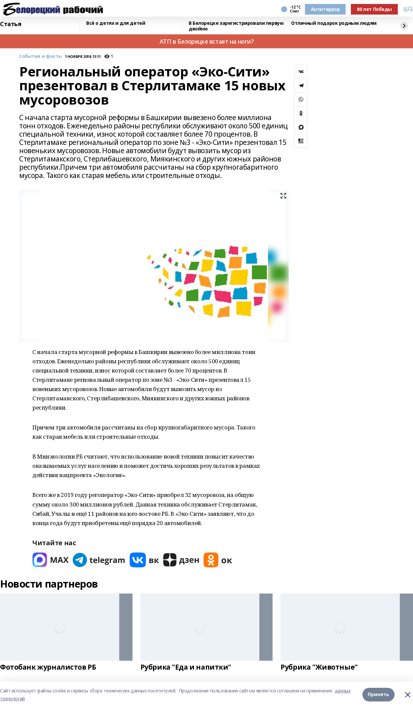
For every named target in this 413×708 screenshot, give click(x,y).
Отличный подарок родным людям (334, 23)
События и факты (40, 56)
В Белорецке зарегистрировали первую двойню (236, 26)
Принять (378, 694)
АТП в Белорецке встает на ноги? (207, 41)
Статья (10, 24)
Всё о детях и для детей (115, 23)
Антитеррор (325, 9)
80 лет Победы (374, 9)
